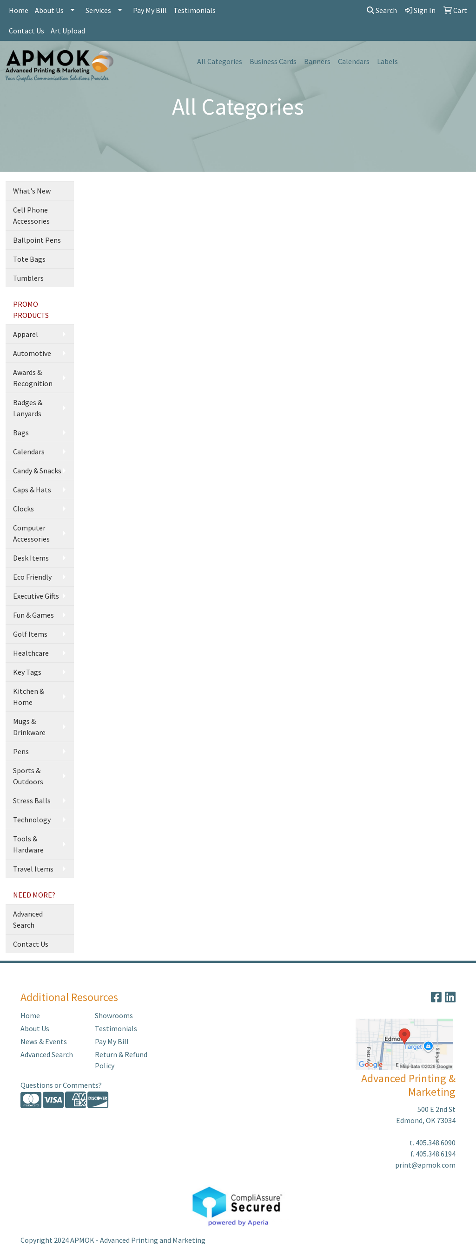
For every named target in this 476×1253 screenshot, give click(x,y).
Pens (21, 751)
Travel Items (33, 868)
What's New (32, 190)
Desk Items (31, 557)
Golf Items (30, 634)
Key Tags (27, 672)
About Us (49, 10)
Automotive (32, 353)
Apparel (25, 334)
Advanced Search (28, 919)
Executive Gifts (36, 596)
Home (18, 10)
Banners (317, 61)
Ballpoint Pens (37, 240)
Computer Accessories (31, 533)
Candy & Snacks (37, 470)
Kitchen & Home (28, 696)
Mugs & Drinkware (29, 727)
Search (382, 10)
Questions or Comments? (61, 1085)
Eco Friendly (32, 576)
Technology (32, 819)
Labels (387, 61)
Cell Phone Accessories (31, 215)
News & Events (43, 1041)
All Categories (219, 61)
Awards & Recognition (33, 378)
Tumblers (28, 278)
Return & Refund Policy (121, 1060)
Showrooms (114, 1015)
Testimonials (194, 10)
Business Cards (273, 61)
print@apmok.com (425, 1164)
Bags (21, 432)
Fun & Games (33, 615)
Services (98, 10)
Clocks (23, 508)
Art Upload (68, 30)
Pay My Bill (150, 10)
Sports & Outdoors (28, 776)
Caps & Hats (32, 489)
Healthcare (31, 653)
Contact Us (26, 30)
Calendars (354, 61)
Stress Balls (32, 800)
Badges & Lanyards (27, 408)
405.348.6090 (436, 1142)
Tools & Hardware (28, 844)
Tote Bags (29, 259)
